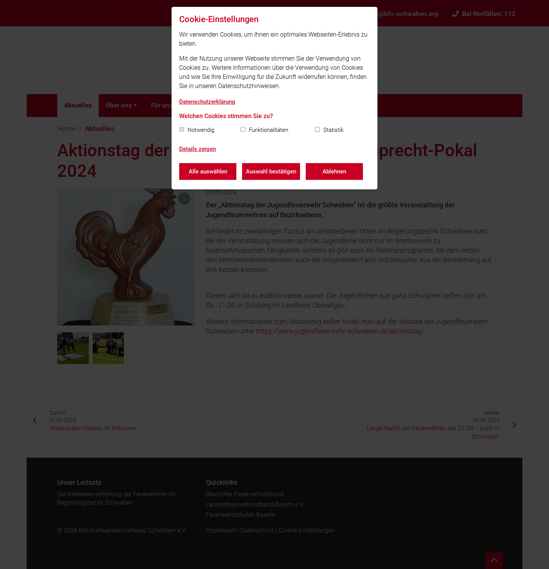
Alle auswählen (208, 171)
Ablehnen (334, 171)
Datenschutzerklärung (207, 101)
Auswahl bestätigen (271, 171)
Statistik (333, 130)
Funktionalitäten (268, 130)
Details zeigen (197, 149)
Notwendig (201, 130)
